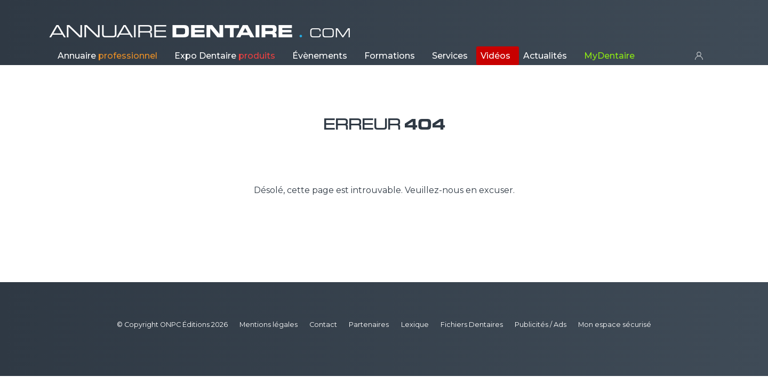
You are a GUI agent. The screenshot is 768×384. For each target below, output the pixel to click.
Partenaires (369, 325)
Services (450, 56)
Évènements (319, 56)
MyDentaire (609, 56)
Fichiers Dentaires (472, 325)
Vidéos (495, 56)
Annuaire (107, 56)
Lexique (415, 325)
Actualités (545, 56)
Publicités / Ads (540, 325)
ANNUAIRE (200, 31)
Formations (389, 56)
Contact (323, 325)
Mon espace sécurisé (614, 325)
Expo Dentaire (224, 56)
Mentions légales (268, 325)
